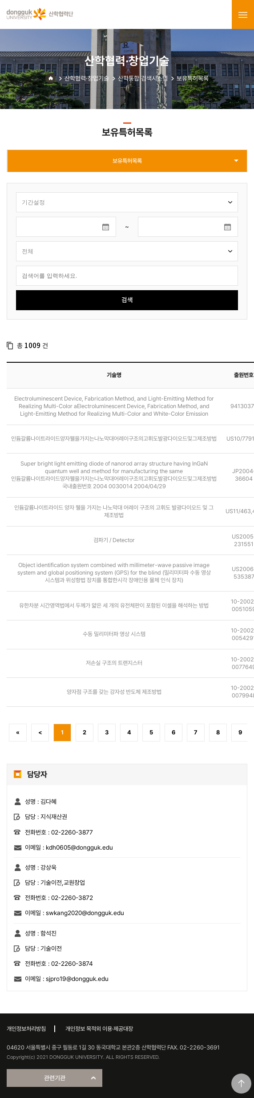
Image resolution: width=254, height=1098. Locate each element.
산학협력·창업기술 (87, 78)
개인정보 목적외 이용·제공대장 (99, 1028)
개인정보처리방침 (26, 1028)
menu (242, 14)
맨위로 (241, 1084)
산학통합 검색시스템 (143, 78)
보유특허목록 (193, 78)
